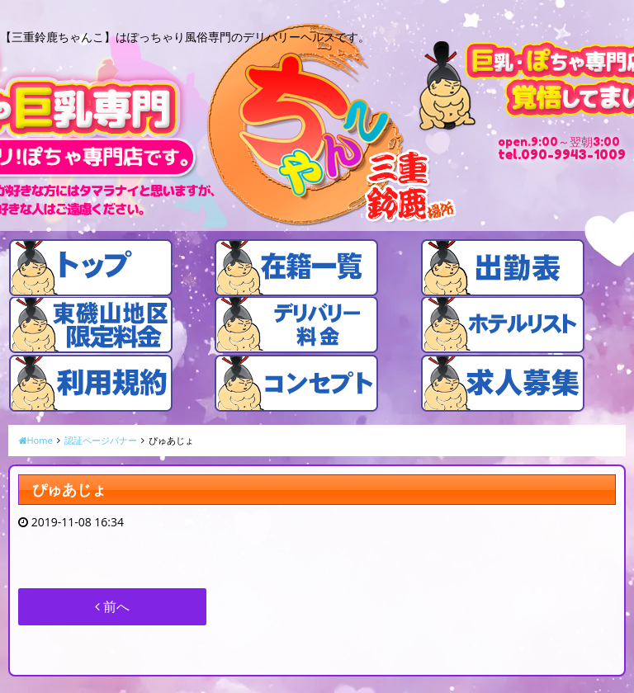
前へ (112, 606)
